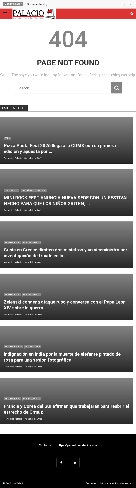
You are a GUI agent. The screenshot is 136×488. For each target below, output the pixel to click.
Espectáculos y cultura (34, 190)
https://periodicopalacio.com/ (77, 445)
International (32, 346)
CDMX (7, 138)
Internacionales (31, 242)
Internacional (12, 242)
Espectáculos (11, 190)
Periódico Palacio (13, 158)
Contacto (45, 445)
